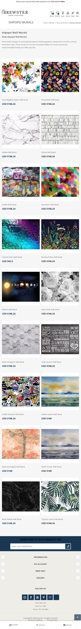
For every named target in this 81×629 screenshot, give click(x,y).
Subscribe (67, 546)
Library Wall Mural (48, 152)
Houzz (50, 597)
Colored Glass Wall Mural (12, 257)
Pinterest (43, 597)
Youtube (37, 597)
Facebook (31, 597)
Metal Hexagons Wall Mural (13, 362)
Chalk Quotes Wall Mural (51, 362)
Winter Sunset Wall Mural (51, 467)
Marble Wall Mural (9, 152)
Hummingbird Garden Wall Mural (15, 100)
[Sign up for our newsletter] (38, 546)
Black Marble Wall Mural (11, 519)
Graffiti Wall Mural (9, 205)
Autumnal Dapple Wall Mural (13, 467)
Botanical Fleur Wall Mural (51, 257)
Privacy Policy (52, 620)
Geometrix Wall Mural (50, 205)
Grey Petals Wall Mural (50, 310)
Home (45, 23)
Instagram (25, 597)
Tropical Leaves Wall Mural (52, 519)
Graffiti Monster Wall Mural (13, 414)
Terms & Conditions (35, 620)
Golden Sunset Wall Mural (51, 414)
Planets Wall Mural (9, 310)
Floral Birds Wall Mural (50, 100)
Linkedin (56, 597)
